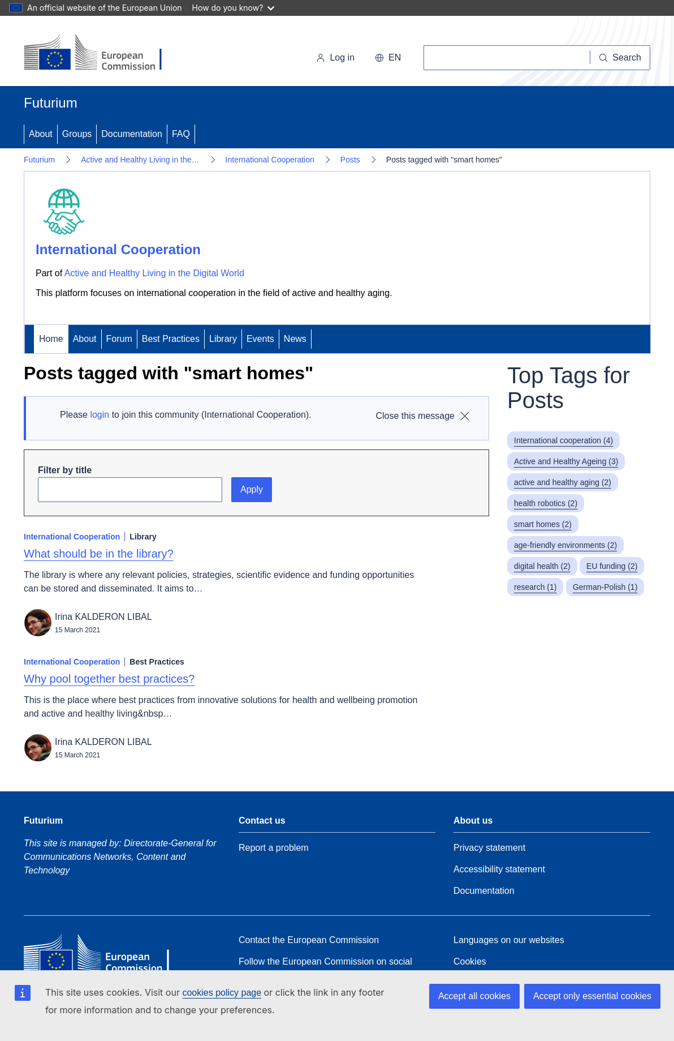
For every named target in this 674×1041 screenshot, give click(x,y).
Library (223, 339)
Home (51, 339)
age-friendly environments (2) (565, 545)
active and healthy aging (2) (562, 482)
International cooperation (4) (563, 440)
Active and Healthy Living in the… (140, 159)
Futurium (50, 102)
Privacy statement (489, 847)
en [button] (388, 57)
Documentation (131, 134)
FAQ (181, 134)
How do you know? (233, 7)
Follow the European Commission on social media (325, 968)
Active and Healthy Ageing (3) (566, 461)
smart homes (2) (543, 524)
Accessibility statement (499, 869)
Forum (119, 339)
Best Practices (171, 339)
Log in (335, 57)
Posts (350, 159)
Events (260, 339)
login (99, 414)
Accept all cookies (474, 996)
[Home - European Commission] (101, 53)
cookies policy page (221, 992)
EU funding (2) (611, 566)
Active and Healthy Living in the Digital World (154, 273)
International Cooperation (270, 159)
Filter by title (65, 470)
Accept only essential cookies (592, 996)
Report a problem (274, 847)
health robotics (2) (545, 503)
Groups (77, 134)
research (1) (535, 587)
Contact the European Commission (309, 940)
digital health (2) (542, 566)
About (41, 134)
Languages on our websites (508, 940)
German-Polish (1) (605, 587)
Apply (251, 489)
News (295, 339)
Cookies (469, 961)
